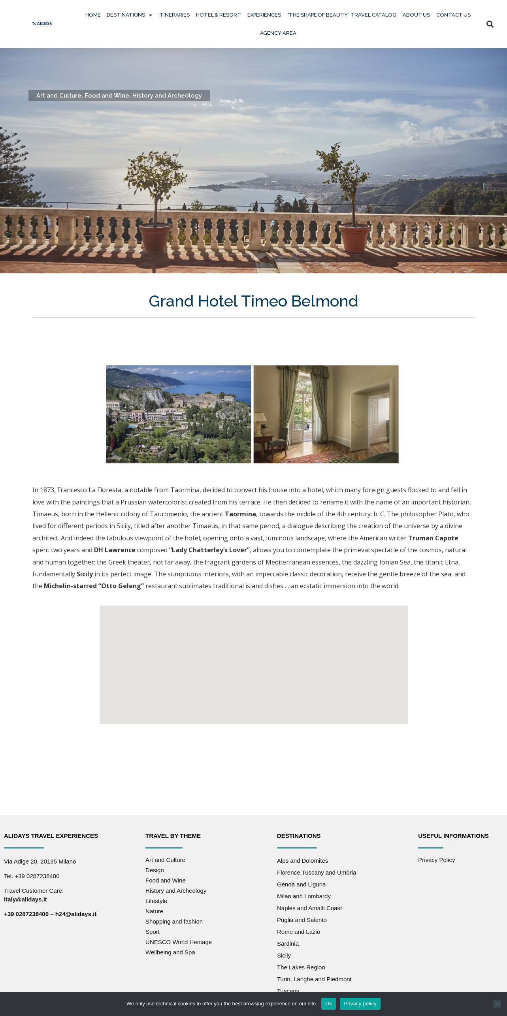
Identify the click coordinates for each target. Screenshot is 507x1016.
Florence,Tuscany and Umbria (316, 872)
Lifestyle (156, 900)
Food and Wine (107, 95)
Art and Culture (58, 95)
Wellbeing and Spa (170, 952)
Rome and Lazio (298, 931)
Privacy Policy (436, 859)
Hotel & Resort (218, 15)
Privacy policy (360, 1004)
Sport (152, 931)
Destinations (129, 15)
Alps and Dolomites (302, 860)
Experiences (264, 15)
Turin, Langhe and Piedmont (314, 979)
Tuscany (288, 991)
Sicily (284, 955)
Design (154, 870)
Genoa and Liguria (301, 884)
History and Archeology (167, 95)
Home (93, 15)
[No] (497, 1004)
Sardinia (288, 943)
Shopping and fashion (174, 921)
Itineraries (174, 15)
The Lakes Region (301, 967)
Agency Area (278, 33)
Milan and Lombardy (304, 896)
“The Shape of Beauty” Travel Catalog (341, 15)
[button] (489, 24)
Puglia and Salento (302, 919)
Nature (154, 911)
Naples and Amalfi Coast (309, 908)
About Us (416, 15)
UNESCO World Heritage (178, 942)
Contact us (453, 15)
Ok (328, 1004)
